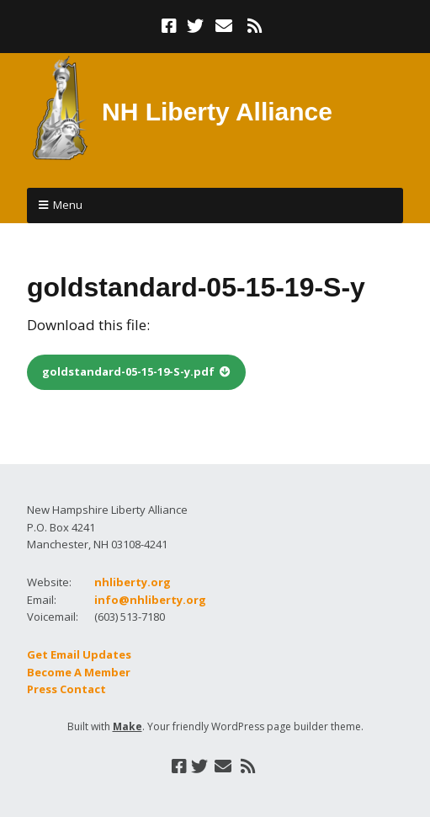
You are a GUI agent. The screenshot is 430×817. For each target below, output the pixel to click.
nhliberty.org (132, 582)
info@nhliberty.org (150, 599)
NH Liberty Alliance (217, 111)
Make (127, 726)
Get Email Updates (79, 654)
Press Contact (66, 689)
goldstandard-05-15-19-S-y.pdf (128, 371)
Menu (67, 204)
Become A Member (78, 672)
